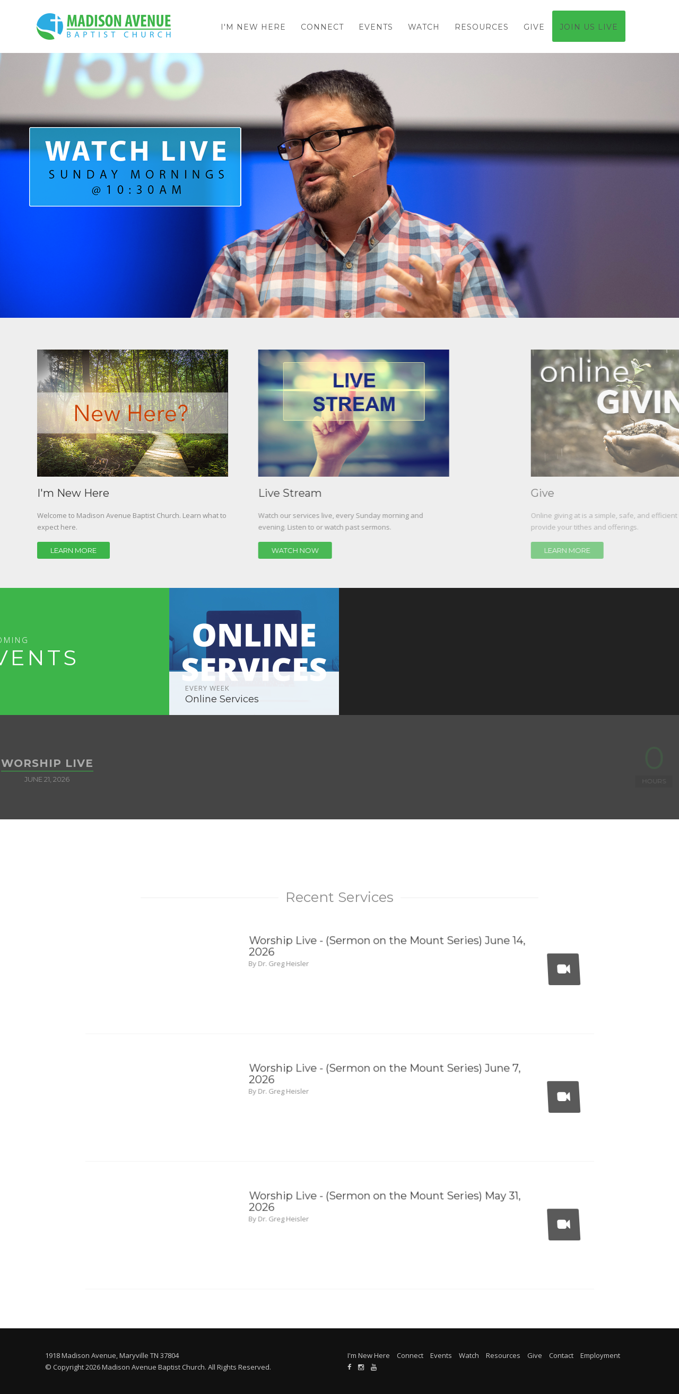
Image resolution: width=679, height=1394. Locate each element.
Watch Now (366, 550)
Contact (561, 1355)
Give (534, 27)
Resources (482, 27)
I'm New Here (253, 27)
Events (376, 27)
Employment (600, 1355)
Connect (322, 27)
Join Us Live (589, 27)
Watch (424, 27)
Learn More (90, 550)
